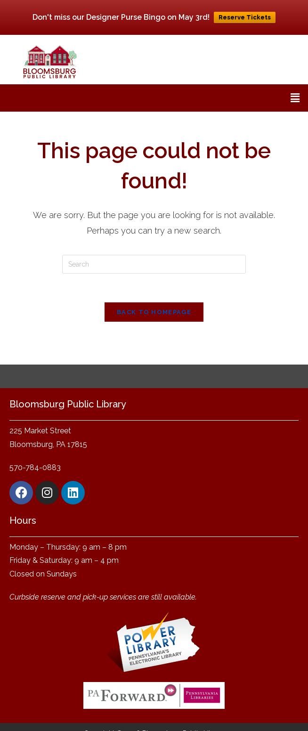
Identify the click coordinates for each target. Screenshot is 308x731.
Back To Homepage (154, 312)
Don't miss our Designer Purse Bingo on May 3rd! (121, 17)
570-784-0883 (35, 467)
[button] (295, 97)
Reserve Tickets (245, 17)
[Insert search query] (154, 264)
